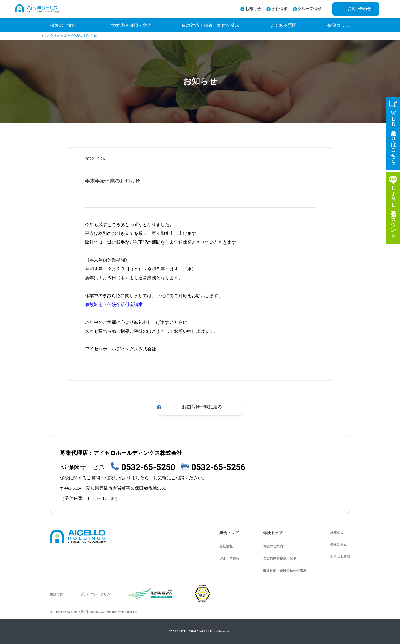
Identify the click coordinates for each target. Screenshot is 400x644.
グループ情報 (307, 9)
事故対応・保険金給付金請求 (114, 304)
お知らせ (250, 9)
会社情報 (276, 9)
